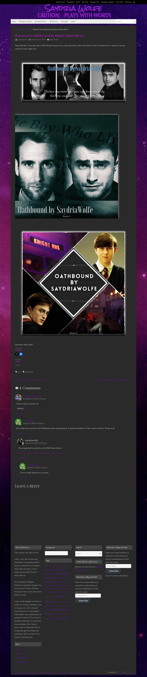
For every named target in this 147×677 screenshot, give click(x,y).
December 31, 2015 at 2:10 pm (34, 399)
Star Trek (85, 2)
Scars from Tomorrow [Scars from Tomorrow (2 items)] (56, 606)
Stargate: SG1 (94, 2)
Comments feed (22, 658)
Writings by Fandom (29, 672)
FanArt (83, 672)
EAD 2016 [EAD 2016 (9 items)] (57, 578)
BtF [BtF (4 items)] (50, 578)
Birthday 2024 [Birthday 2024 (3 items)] (61, 570)
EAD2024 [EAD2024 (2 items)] (55, 585)
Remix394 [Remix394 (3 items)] (64, 602)
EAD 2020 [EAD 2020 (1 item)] (62, 582)
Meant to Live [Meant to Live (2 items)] (66, 592)
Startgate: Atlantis (107, 2)
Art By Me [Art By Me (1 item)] (51, 566)
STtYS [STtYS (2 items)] (65, 606)
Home (16, 672)
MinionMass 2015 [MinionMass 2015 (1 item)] (49, 596)
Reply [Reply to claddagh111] (19, 433)
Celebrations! (61, 672)
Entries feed (21, 654)
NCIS (78, 2)
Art (19, 372)
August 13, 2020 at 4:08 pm (33, 423)
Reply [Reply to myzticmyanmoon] (19, 413)
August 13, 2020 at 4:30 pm (35, 443)
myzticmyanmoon (32, 396)
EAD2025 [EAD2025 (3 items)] (62, 585)
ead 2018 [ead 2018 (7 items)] (49, 582)
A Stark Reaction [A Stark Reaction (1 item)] (58, 566)
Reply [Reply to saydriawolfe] (21, 457)
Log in (18, 649)
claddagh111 (28, 420)
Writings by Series (47, 672)
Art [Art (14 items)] (46, 566)
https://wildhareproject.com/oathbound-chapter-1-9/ (40, 453)
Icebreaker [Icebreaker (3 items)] (53, 592)
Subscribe (83, 600)
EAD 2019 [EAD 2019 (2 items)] (56, 582)
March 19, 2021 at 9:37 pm (37, 468)
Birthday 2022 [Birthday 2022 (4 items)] (50, 570)
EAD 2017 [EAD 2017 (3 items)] (65, 578)
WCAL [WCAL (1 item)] (53, 614)
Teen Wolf (119, 2)
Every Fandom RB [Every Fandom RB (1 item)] (63, 588)
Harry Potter (60, 2)
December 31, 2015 (38, 40)
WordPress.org (22, 662)
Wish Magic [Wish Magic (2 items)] (56, 618)
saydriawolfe (22, 40)
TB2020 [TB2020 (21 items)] (55, 609)
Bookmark (29, 372)
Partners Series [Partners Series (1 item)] (56, 602)
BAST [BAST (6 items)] (65, 566)
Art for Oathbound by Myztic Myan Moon (112, 379)
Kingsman (70, 2)
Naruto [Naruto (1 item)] (55, 596)
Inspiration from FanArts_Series (30, 379)
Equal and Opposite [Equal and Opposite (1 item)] (53, 588)
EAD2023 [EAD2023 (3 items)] (48, 585)
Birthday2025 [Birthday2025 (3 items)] (49, 574)
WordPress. (130, 672)
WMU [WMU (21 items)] (63, 618)
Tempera (120, 672)
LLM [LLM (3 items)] (59, 592)
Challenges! (73, 672)
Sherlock (128, 2)
